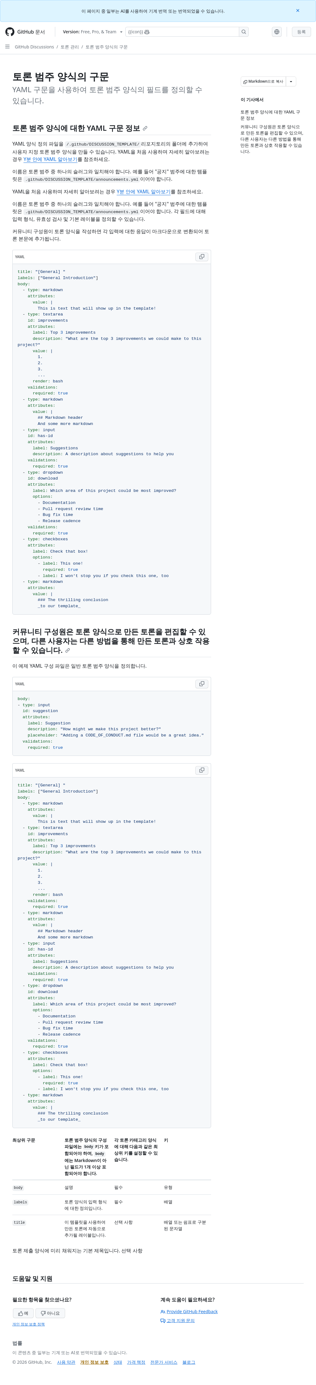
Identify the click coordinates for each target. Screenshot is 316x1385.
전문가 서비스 (163, 1362)
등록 (301, 32)
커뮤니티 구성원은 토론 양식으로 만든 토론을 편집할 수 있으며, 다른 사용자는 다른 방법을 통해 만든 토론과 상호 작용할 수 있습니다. (111, 640)
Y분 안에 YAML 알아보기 (50, 159)
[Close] (298, 10)
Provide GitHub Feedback (189, 1311)
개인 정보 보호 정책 (28, 1324)
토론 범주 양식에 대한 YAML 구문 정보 (80, 128)
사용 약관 (66, 1362)
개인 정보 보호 (94, 1362)
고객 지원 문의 (177, 1320)
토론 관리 (69, 47)
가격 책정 (136, 1362)
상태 (118, 1362)
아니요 (50, 1313)
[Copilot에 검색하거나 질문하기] (187, 32)
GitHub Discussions (34, 47)
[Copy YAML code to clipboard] (201, 257)
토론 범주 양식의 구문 (106, 47)
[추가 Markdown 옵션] (291, 81)
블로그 (188, 1362)
